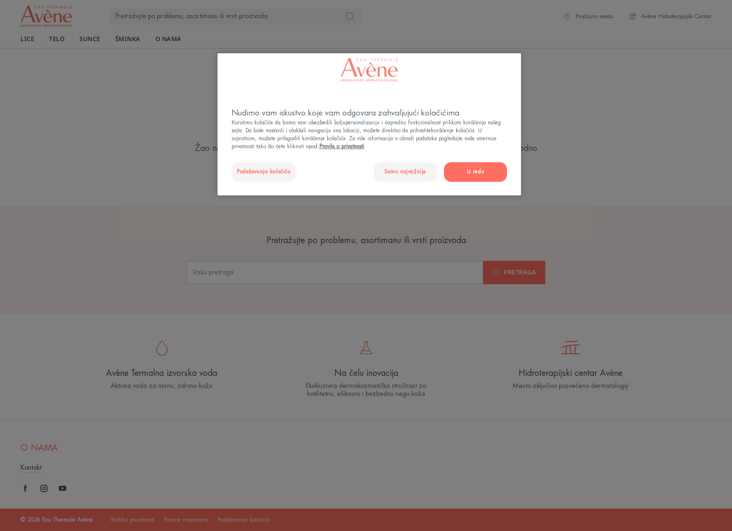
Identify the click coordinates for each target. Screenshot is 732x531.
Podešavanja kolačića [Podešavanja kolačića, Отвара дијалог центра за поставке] (263, 171)
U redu (475, 171)
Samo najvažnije (405, 171)
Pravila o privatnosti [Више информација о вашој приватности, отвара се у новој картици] (341, 146)
